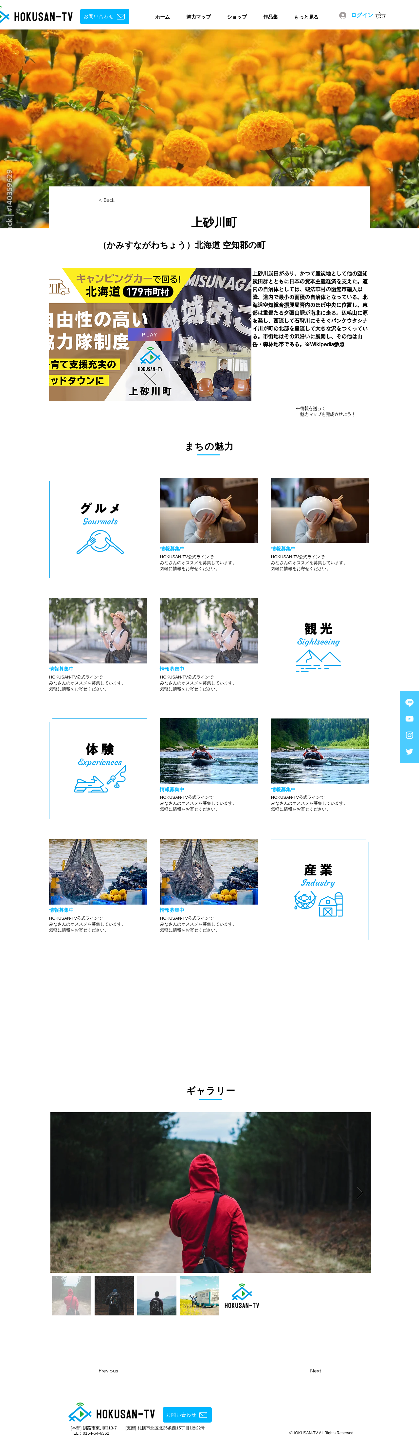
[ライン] (409, 702)
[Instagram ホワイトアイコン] (409, 735)
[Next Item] (360, 1192)
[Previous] (125, 1370)
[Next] (299, 1370)
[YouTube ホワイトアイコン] (409, 719)
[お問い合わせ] (104, 16)
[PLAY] (150, 334)
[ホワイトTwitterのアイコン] (409, 751)
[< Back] (120, 200)
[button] (384, 15)
